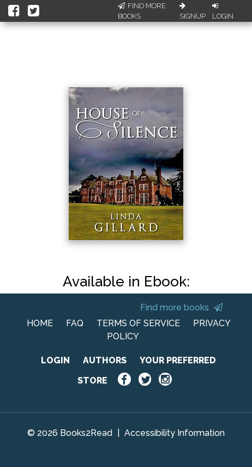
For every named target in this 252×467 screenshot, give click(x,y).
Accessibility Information (174, 433)
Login (222, 11)
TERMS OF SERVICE (138, 323)
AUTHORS (105, 360)
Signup (192, 11)
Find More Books (142, 11)
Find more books (181, 307)
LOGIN (55, 360)
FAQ (74, 323)
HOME (40, 323)
